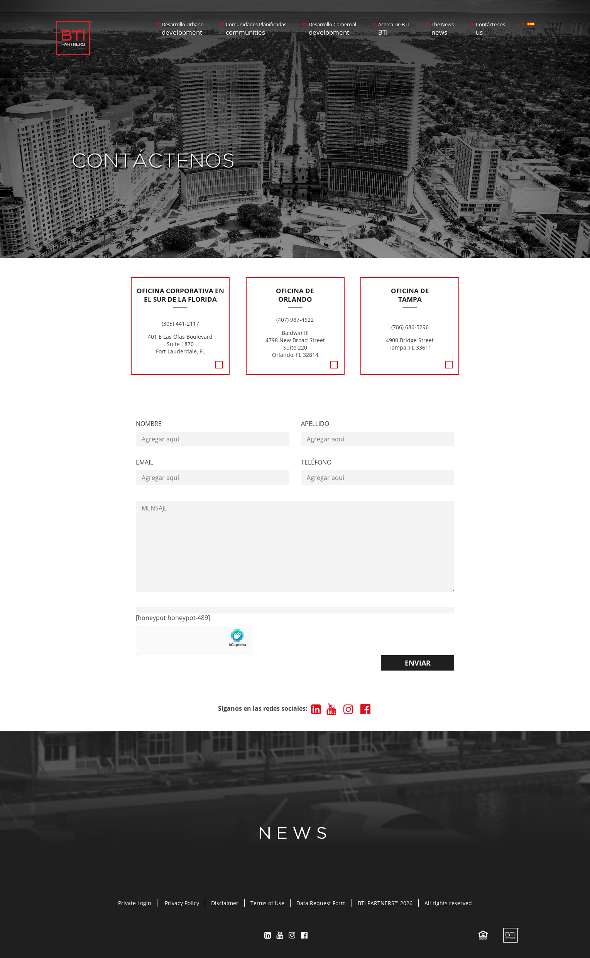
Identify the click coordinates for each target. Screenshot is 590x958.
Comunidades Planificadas (256, 29)
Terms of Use (267, 903)
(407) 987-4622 (295, 319)
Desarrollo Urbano (183, 29)
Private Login (134, 903)
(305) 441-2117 (180, 323)
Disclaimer (224, 903)
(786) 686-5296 (410, 327)
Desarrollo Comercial (332, 29)
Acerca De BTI (393, 29)
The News (442, 29)
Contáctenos (490, 29)
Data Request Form (321, 903)
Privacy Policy (182, 903)
